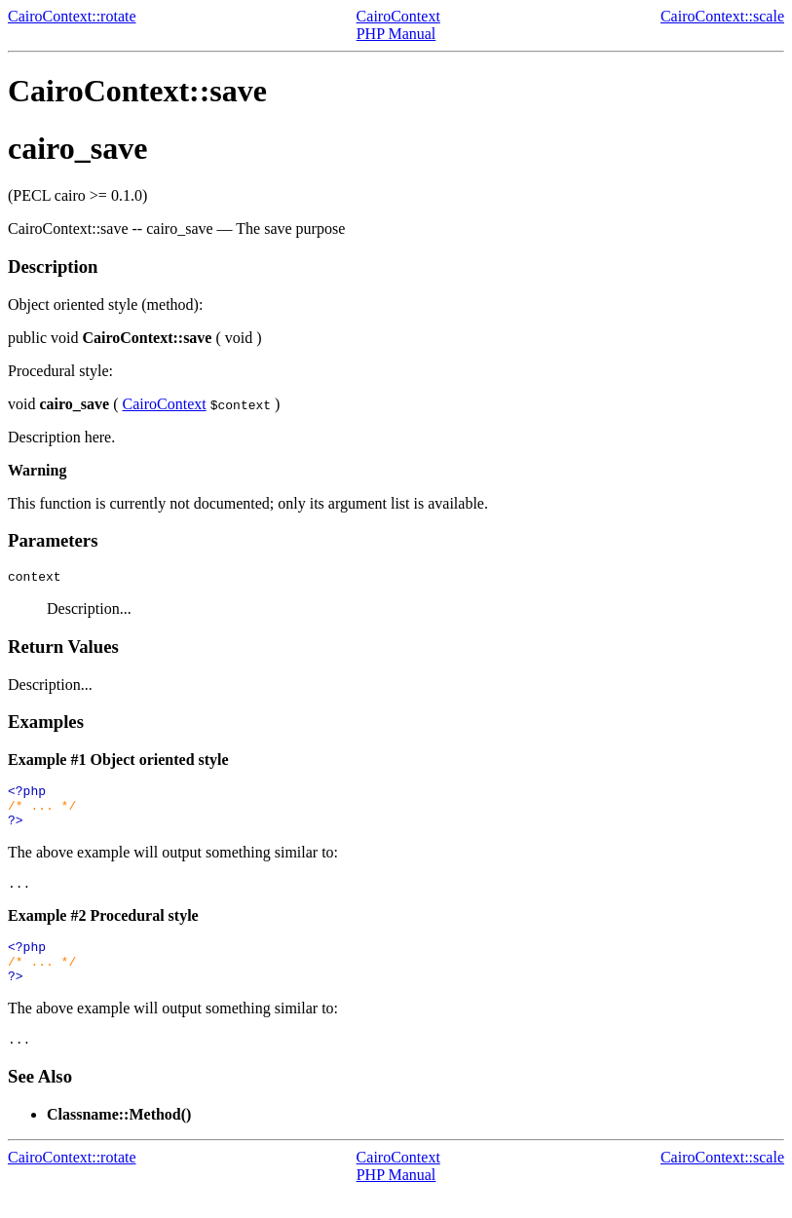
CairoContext (398, 16)
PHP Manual (396, 33)
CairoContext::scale (722, 16)
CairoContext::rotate (72, 16)
